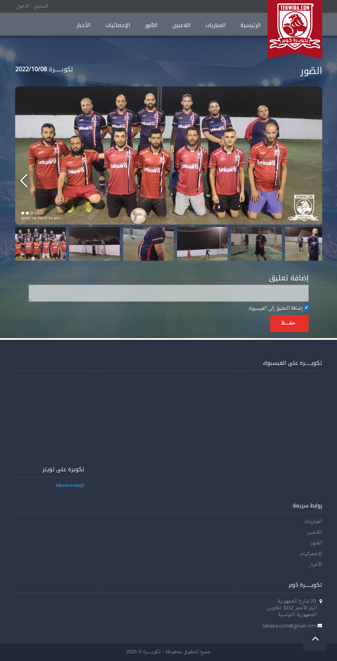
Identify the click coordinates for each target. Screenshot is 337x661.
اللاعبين (181, 25)
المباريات (215, 25)
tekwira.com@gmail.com (289, 625)
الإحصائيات (118, 25)
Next (313, 243)
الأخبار (84, 25)
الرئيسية (251, 25)
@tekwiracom (70, 485)
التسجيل (40, 6)
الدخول (23, 6)
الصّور (151, 25)
